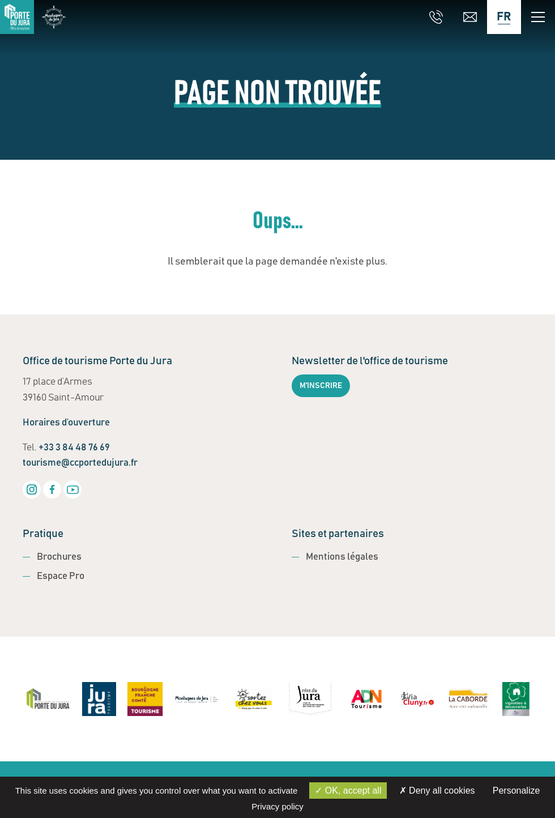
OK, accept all (348, 790)
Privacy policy (277, 806)
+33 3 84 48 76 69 (74, 448)
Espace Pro (60, 576)
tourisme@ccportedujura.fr (80, 463)
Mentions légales (342, 557)
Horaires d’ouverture (66, 423)
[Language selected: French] (504, 17)
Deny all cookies (437, 790)
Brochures (59, 557)
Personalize (516, 790)
